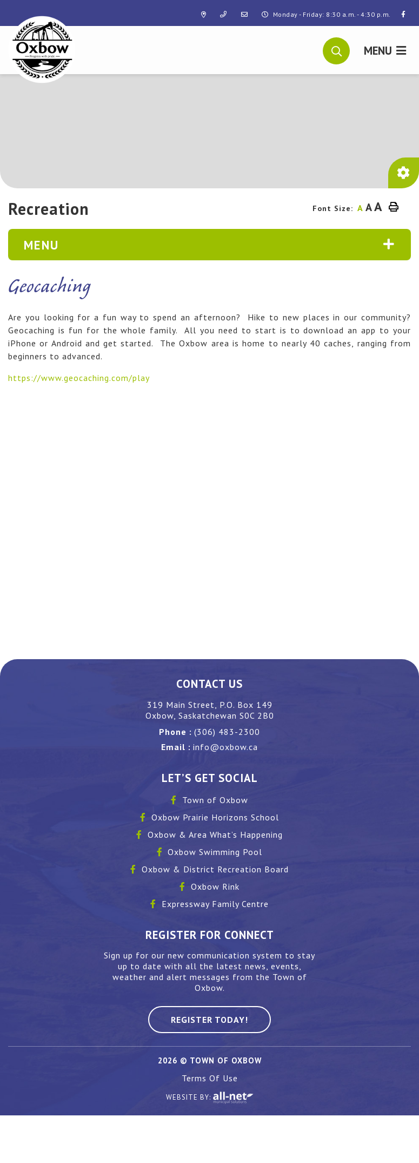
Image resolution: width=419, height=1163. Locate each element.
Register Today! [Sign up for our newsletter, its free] (209, 1019)
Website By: (210, 1098)
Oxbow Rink (215, 886)
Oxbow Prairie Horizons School (215, 817)
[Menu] (385, 50)
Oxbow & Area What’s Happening (215, 834)
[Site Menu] (209, 244)
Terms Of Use (210, 1078)
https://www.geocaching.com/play (79, 377)
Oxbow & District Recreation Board (215, 869)
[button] (337, 50)
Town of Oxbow (215, 799)
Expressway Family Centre (215, 903)
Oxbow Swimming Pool (215, 851)
